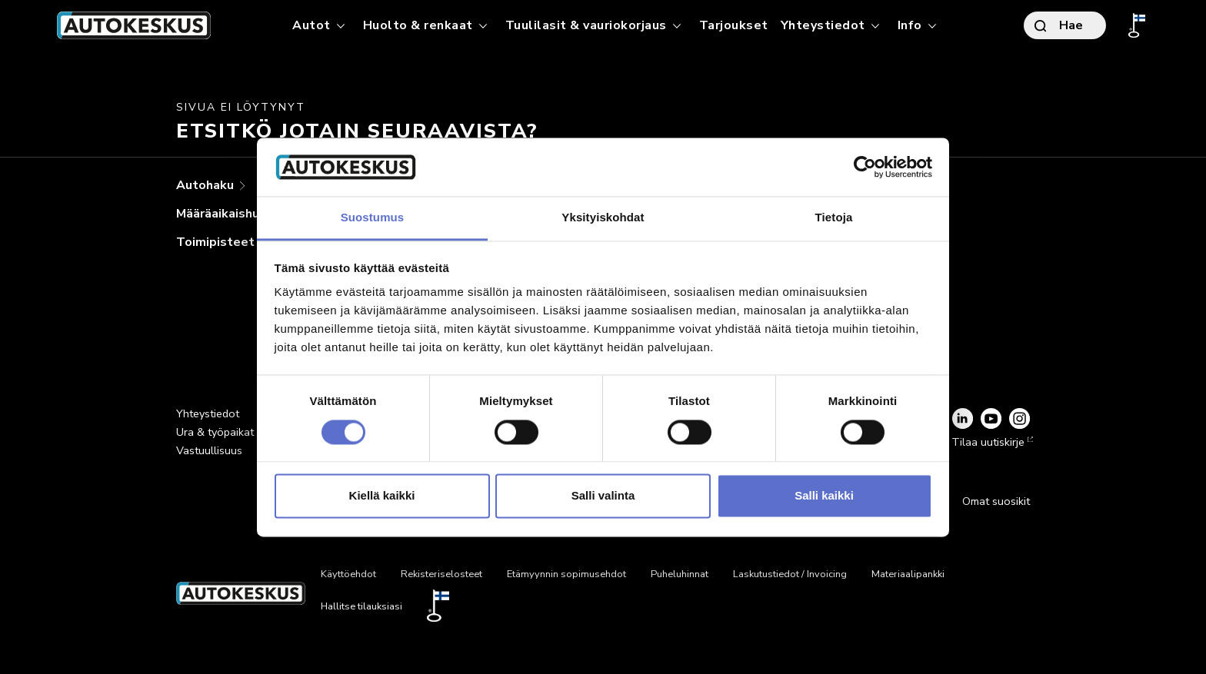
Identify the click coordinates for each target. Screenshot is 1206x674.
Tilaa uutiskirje (990, 442)
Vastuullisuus (209, 450)
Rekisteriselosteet (441, 574)
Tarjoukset (733, 25)
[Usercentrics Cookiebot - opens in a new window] (865, 166)
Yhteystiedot (207, 413)
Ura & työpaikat (215, 432)
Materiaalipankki (907, 574)
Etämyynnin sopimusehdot (566, 574)
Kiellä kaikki (382, 496)
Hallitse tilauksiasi (361, 606)
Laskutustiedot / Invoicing (790, 574)
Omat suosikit (996, 501)
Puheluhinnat (679, 574)
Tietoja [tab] (834, 217)
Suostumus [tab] (373, 217)
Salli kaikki (824, 496)
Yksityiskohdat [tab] (602, 217)
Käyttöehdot (348, 574)
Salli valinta (603, 496)
